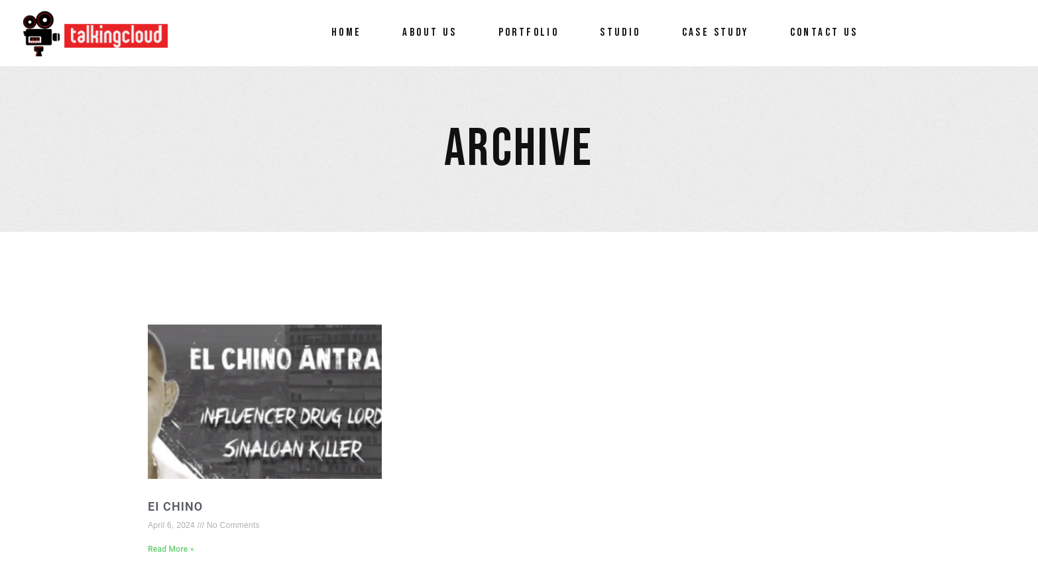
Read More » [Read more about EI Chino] (171, 549)
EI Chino (175, 506)
